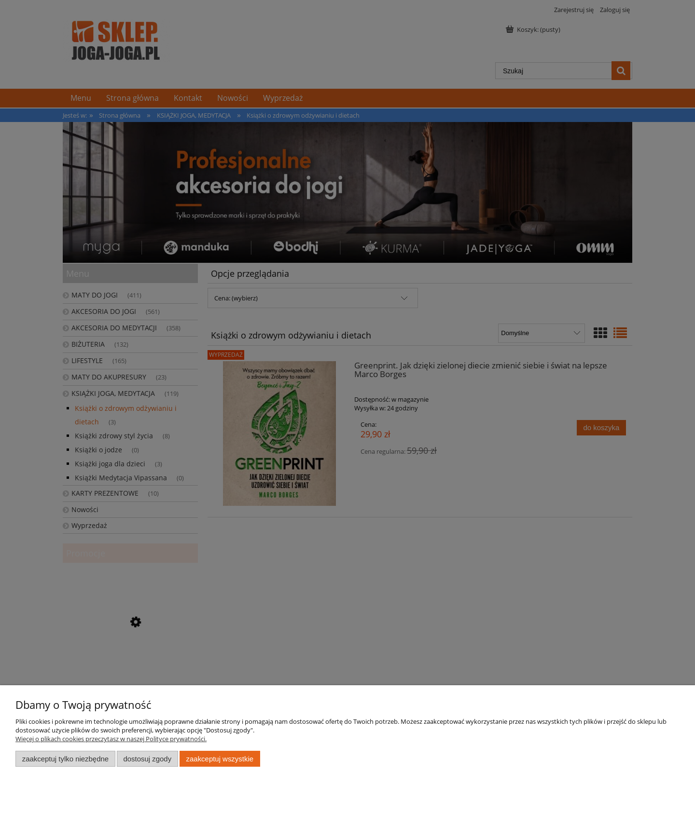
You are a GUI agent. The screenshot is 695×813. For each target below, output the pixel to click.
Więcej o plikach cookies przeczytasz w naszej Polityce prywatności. (111, 738)
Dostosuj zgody (147, 759)
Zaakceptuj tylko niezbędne (65, 759)
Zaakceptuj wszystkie (219, 759)
